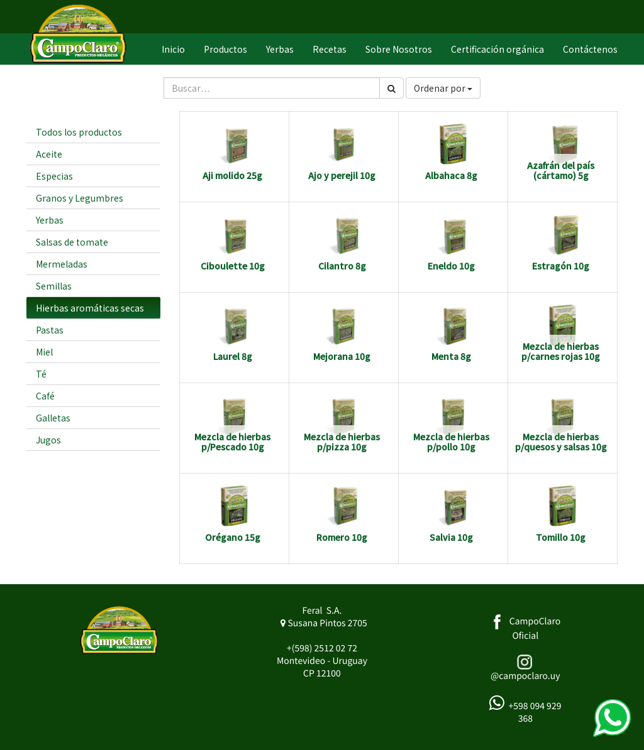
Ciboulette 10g (233, 265)
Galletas (53, 417)
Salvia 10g (451, 537)
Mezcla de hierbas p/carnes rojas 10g (560, 351)
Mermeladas (61, 264)
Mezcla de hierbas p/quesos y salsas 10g (561, 441)
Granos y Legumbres (79, 198)
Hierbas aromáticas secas (90, 308)
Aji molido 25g (232, 175)
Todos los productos (79, 132)
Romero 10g (341, 537)
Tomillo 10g (561, 537)
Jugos (48, 439)
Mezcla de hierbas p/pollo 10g (451, 441)
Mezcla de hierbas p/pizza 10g (342, 441)
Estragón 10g (560, 265)
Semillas (54, 286)
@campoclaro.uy (525, 676)
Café (45, 395)
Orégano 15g (232, 537)
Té (41, 373)
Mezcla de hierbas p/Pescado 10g (232, 441)
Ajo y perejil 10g (341, 175)
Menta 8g (451, 356)
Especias (54, 176)
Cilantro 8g (342, 265)
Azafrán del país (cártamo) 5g (560, 170)
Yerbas (50, 220)
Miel (44, 351)
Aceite (49, 154)
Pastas (50, 329)
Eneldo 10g (451, 265)
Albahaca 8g (451, 175)
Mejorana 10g (341, 356)
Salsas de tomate (72, 242)
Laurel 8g (232, 356)
